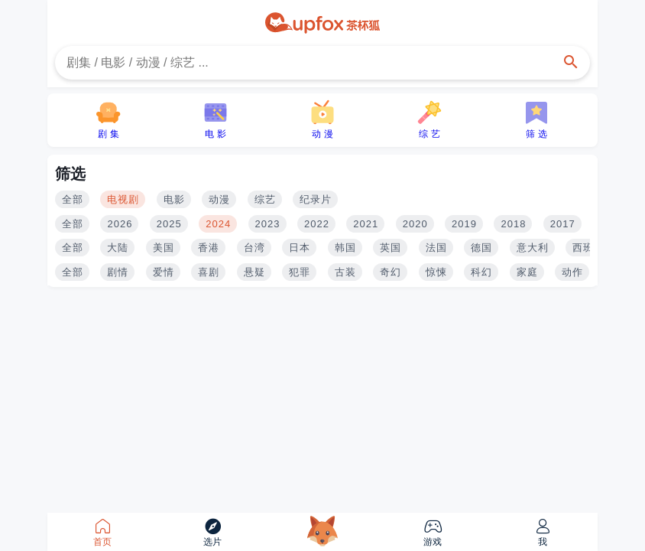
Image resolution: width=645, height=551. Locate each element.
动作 (572, 272)
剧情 (117, 272)
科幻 (481, 272)
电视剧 (123, 199)
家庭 (527, 272)
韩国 (345, 247)
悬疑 (254, 272)
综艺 (265, 199)
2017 (562, 224)
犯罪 (299, 272)
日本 (299, 247)
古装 (345, 272)
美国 (163, 247)
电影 (174, 199)
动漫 (219, 199)
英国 (390, 247)
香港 (208, 247)
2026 (119, 224)
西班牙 (588, 247)
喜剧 (208, 272)
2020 (415, 224)
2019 (464, 224)
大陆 (117, 247)
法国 (436, 247)
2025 (169, 224)
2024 (218, 224)
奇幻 (390, 272)
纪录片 (316, 199)
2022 (316, 224)
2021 (365, 224)
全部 (72, 199)
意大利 (533, 247)
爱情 (163, 272)
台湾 (254, 247)
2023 (267, 224)
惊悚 (436, 272)
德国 (481, 247)
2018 (513, 224)
